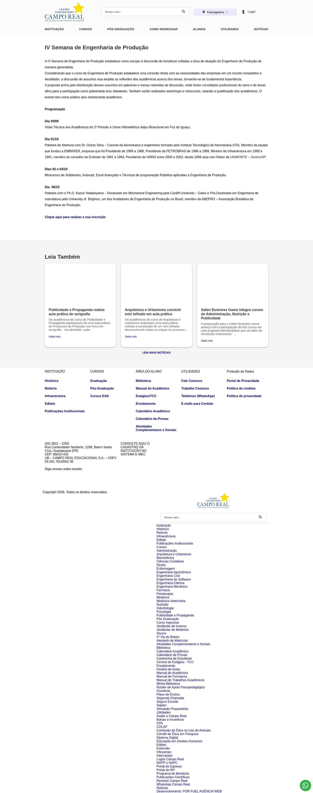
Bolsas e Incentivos (170, 719)
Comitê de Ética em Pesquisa (177, 734)
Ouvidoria (163, 691)
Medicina (162, 597)
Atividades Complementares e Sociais (156, 428)
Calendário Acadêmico (153, 411)
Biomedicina (165, 557)
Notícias (261, 29)
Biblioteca (143, 381)
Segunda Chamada (170, 698)
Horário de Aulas (168, 669)
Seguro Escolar (167, 701)
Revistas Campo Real (171, 780)
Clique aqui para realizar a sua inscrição (75, 217)
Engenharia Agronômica (173, 572)
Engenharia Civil (168, 575)
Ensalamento (146, 403)
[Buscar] (183, 12)
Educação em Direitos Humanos (179, 741)
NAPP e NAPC (167, 762)
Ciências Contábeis (170, 561)
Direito (161, 565)
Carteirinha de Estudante (174, 658)
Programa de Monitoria (172, 773)
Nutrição (162, 604)
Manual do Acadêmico (152, 388)
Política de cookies (241, 388)
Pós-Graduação (120, 29)
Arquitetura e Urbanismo (173, 554)
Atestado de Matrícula (172, 640)
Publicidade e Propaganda (175, 615)
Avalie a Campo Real (171, 716)
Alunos (199, 29)
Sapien (161, 705)
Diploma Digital (167, 737)
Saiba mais (54, 336)
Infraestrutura (55, 396)
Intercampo (164, 755)
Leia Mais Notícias (156, 352)
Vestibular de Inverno (171, 626)
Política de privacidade (244, 396)
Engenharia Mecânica (171, 586)
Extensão (163, 748)
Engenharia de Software (173, 579)
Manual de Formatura (171, 676)
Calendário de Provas (152, 418)
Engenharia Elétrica (170, 583)
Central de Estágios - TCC (175, 662)
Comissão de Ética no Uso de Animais (183, 730)
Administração (166, 550)
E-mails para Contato (197, 403)
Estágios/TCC (146, 396)
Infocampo (163, 752)
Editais (50, 403)
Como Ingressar (163, 29)
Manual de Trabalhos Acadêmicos (180, 680)
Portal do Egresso (169, 766)
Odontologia (165, 608)
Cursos (85, 29)
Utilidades (230, 29)
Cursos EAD (99, 396)
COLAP (161, 726)
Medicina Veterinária (170, 601)
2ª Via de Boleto (167, 637)
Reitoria (51, 388)
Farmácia (163, 590)
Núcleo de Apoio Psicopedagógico (180, 687)
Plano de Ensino (168, 694)
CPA (159, 723)
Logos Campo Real (170, 759)
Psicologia (163, 611)
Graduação (98, 381)
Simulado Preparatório (172, 709)
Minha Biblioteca (168, 683)
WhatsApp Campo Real (173, 784)
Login (252, 11)
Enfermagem (165, 568)
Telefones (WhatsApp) (198, 396)
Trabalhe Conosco (195, 388)
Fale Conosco (191, 381)
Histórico (51, 381)
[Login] (243, 11)
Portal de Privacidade (243, 381)
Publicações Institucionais (65, 411)
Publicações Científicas (172, 777)
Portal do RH (165, 770)
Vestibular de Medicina (172, 629)
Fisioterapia (164, 593)
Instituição (54, 29)
